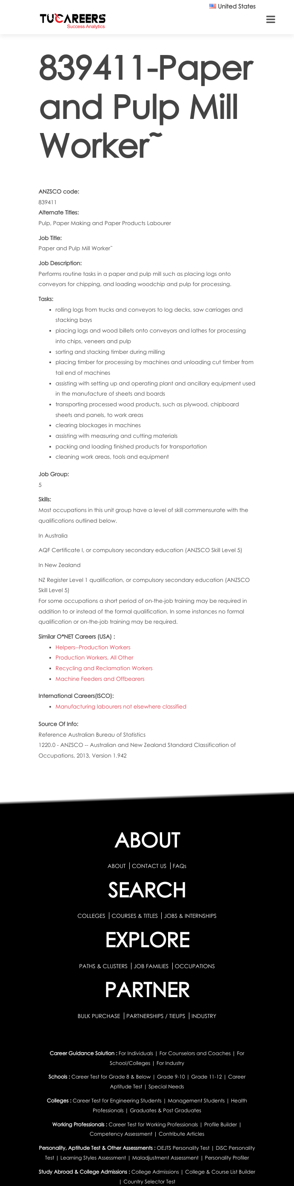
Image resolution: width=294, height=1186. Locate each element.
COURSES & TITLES (134, 915)
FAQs (179, 865)
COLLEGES (91, 915)
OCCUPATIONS (195, 966)
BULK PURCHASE (99, 1015)
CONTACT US (149, 865)
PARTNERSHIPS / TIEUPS (156, 1015)
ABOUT (117, 865)
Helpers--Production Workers (93, 647)
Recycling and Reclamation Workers (104, 668)
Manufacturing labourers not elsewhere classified (121, 706)
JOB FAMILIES (152, 966)
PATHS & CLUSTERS (104, 966)
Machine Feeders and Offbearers (100, 678)
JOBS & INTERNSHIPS (190, 915)
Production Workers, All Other (95, 657)
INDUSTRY (203, 1015)
